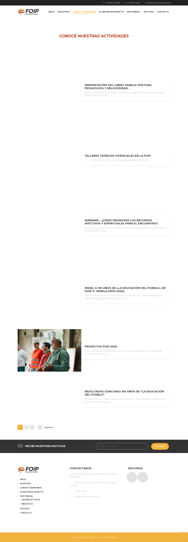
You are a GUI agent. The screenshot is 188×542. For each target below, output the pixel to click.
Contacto (25, 513)
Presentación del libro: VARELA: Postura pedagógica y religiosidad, (118, 86)
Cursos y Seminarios (31, 487)
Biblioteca (27, 504)
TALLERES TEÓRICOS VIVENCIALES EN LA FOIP (118, 155)
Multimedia (26, 496)
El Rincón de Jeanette (32, 492)
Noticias (24, 508)
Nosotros (25, 483)
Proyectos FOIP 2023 (101, 346)
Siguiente (49, 427)
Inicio (23, 479)
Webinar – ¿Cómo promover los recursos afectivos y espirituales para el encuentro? (121, 222)
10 (40, 427)
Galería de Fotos (30, 499)
